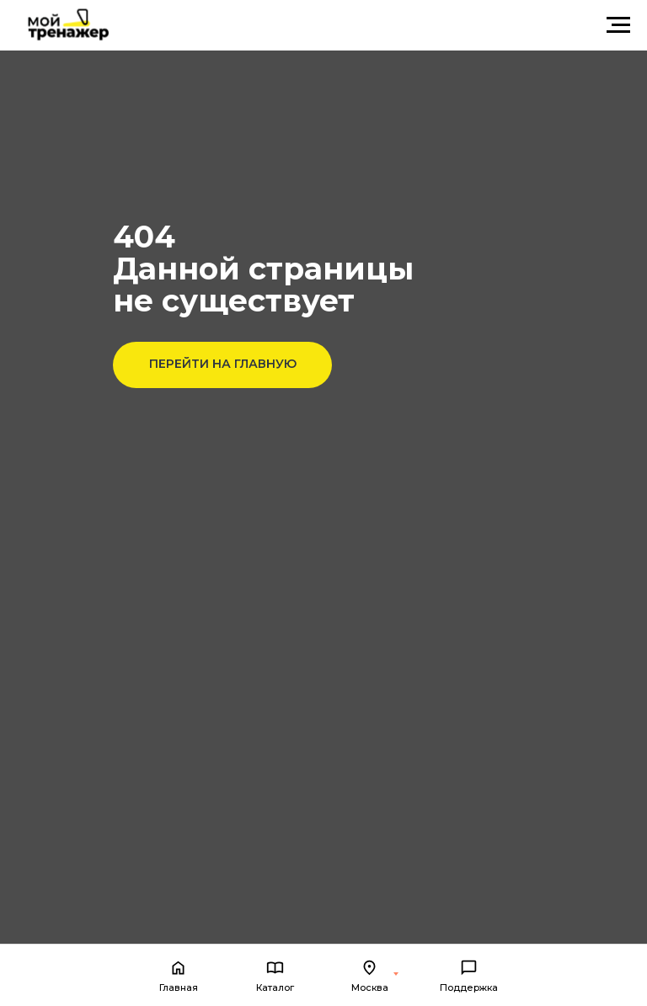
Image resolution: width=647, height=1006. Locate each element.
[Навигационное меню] (618, 25)
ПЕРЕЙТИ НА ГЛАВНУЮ (223, 363)
